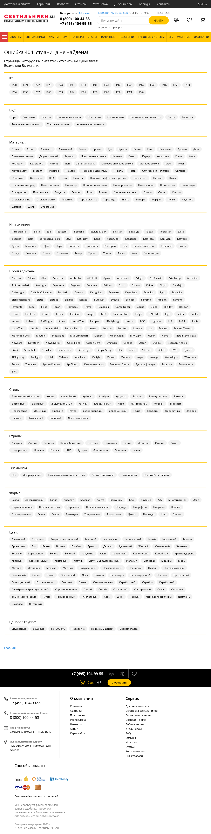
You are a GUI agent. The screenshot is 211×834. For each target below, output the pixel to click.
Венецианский (158, 396)
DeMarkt (63, 292)
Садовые (166, 246)
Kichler (30, 321)
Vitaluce (125, 357)
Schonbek (29, 350)
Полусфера (140, 507)
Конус (100, 500)
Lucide (34, 328)
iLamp (45, 314)
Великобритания (70, 443)
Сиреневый (120, 589)
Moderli (98, 335)
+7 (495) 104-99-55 (76, 23)
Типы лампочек (136, 751)
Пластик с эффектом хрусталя (108, 178)
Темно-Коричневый (24, 596)
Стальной (177, 589)
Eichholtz (177, 292)
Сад (124, 246)
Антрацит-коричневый (64, 539)
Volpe (140, 357)
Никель (118, 170)
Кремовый (61, 560)
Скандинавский (92, 411)
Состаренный (142, 589)
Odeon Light (93, 343)
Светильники (115, 117)
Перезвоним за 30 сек (112, 13)
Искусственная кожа (93, 156)
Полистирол (167, 185)
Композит (17, 163)
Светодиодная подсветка (145, 117)
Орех (85, 575)
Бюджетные (19, 628)
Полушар (158, 507)
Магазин (30, 246)
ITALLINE (154, 314)
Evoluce (130, 299)
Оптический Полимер (155, 170)
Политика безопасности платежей (36, 796)
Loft (170, 321)
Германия (111, 443)
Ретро (72, 411)
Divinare (114, 292)
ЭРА (14, 371)
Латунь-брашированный (104, 560)
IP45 (152, 85)
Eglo (162, 292)
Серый (88, 589)
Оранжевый (68, 575)
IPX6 (141, 92)
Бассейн (62, 231)
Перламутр (117, 575)
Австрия (17, 443)
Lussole (137, 328)
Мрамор (54, 170)
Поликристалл (50, 185)
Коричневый (141, 553)
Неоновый (135, 568)
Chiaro (135, 285)
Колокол (85, 500)
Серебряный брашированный (30, 589)
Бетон (82, 149)
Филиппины (100, 450)
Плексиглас (140, 178)
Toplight (35, 357)
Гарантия (43, 4)
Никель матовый (174, 568)
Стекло (176, 192)
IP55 (25, 92)
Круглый (146, 500)
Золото (54, 553)
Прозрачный (181, 575)
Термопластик (88, 199)
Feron (57, 307)
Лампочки (29, 117)
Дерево (182, 149)
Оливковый (19, 575)
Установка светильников (141, 711)
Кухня (15, 246)
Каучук (146, 156)
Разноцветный (21, 582)
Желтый (143, 546)
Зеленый (181, 546)
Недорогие (78, 628)
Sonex (132, 350)
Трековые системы (58, 124)
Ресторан (110, 246)
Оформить (119, 682)
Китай (174, 443)
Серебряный (167, 582)
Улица (107, 253)
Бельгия (49, 443)
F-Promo (146, 299)
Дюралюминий (48, 156)
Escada (83, 299)
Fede (32, 307)
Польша (39, 450)
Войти (202, 4)
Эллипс (177, 514)
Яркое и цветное (78, 418)
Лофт (121, 403)
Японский (56, 418)
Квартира (112, 239)
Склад (15, 253)
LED (14, 475)
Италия (159, 443)
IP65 (83, 92)
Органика (17, 178)
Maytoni (41, 335)
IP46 (164, 85)
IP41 (106, 85)
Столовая (62, 253)
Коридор (165, 239)
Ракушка (60, 192)
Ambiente (58, 278)
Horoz (15, 314)
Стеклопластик (46, 199)
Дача (181, 231)
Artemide (192, 278)
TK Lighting (18, 357)
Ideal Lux (30, 314)
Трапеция (72, 514)
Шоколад (17, 604)
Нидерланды (19, 450)
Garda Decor (122, 307)
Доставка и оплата (17, 4)
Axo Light (40, 285)
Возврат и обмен (136, 720)
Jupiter (180, 314)
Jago (167, 314)
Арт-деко (120, 396)
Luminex (91, 328)
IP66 (95, 92)
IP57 (37, 92)
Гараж (149, 231)
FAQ (128, 733)
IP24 (60, 85)
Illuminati (75, 314)
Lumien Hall (52, 328)
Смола (148, 192)
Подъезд (73, 246)
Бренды (144, 4)
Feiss (44, 307)
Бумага (122, 149)
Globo (154, 307)
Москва (84, 13)
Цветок (132, 514)
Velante (63, 357)
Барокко (137, 396)
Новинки (76, 724)
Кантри (83, 403)
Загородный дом (50, 239)
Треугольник (92, 514)
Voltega (154, 357)
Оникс (50, 575)
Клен (103, 553)
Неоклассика (19, 411)
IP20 (14, 85)
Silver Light (84, 350)
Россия (54, 450)
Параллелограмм (49, 507)
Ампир (50, 396)
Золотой (70, 553)
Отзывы (81, 4)
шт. (87, 682)
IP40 (95, 85)
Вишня (60, 546)
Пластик (78, 178)
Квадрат (69, 500)
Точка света (186, 364)
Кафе (97, 239)
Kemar (15, 321)
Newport (17, 343)
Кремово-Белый (38, 560)
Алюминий (65, 149)
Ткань (125, 199)
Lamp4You (78, 321)
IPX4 (129, 92)
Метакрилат (19, 170)
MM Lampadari (79, 335)
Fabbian (161, 299)
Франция (120, 450)
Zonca (15, 364)
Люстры (46, 117)
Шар (163, 514)
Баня (37, 231)
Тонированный (65, 596)
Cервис (132, 698)
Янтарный (35, 604)
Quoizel (157, 343)
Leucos (129, 321)
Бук (110, 149)
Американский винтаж (26, 396)
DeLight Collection (41, 292)
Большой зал (98, 231)
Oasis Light (73, 343)
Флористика (172, 411)
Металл (37, 170)
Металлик (34, 568)
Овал (196, 500)
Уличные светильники (90, 124)
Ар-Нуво (87, 396)
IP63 (60, 92)
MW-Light (135, 335)
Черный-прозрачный (159, 596)
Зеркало (69, 156)
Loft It (182, 321)
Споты (171, 117)
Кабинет (82, 239)
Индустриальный (61, 403)
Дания (127, 443)
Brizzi (122, 285)
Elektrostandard (21, 299)
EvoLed (115, 299)
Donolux (149, 292)
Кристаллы (36, 163)
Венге (137, 149)
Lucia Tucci (18, 328)
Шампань (184, 596)
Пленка (157, 178)
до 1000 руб (58, 628)
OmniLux (112, 343)
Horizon (183, 307)
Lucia (195, 321)
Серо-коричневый (66, 589)
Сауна (182, 246)
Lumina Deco (72, 328)
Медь (181, 163)
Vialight (96, 357)
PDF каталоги (134, 756)
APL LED (92, 278)
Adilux (31, 278)
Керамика (163, 156)
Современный (118, 411)
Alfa (43, 278)
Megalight (58, 335)
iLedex (59, 314)
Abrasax (16, 278)
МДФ (168, 163)
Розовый (67, 582)
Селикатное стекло (125, 192)
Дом (30, 239)
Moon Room (117, 335)
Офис (46, 246)
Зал (68, 239)
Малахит (131, 560)
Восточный (18, 403)
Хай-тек (191, 411)
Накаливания (129, 475)
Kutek (62, 321)
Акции (74, 729)
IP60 (48, 92)
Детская (16, 239)
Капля (53, 500)
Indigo (138, 314)
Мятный (68, 568)
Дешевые (38, 628)
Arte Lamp (175, 278)
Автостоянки (19, 231)
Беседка (79, 231)
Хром (107, 596)
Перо (64, 178)
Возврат (63, 4)
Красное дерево (184, 553)
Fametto (178, 299)
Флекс (171, 199)
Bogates (75, 285)
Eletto (40, 299)
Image (90, 314)
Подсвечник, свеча (97, 507)
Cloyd (163, 285)
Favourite (17, 307)
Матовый (149, 560)
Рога (90, 192)
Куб (160, 500)
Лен (67, 163)
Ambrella (75, 278)
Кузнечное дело (93, 364)
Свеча (41, 514)
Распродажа (78, 720)
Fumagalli (103, 307)
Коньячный (120, 553)
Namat (165, 335)
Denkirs (79, 292)
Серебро (147, 582)
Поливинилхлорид (23, 185)
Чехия (136, 450)
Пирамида (73, 507)
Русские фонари (145, 364)
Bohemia (92, 285)
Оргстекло (36, 178)
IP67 (106, 92)
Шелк (31, 206)
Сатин (83, 582)
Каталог (4, 37)
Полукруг (121, 507)
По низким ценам (102, 628)
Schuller (46, 350)
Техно (136, 411)
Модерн (159, 403)
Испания (143, 443)
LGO (142, 321)
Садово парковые (144, 246)
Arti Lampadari (20, 285)
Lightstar (157, 321)
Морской (175, 403)
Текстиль (67, 199)
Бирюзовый (169, 539)
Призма (176, 507)
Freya (88, 307)
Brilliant (107, 285)
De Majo (177, 285)
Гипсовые (165, 149)
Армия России (51, 364)
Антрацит (38, 539)
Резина (76, 192)
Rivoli (15, 350)
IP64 (71, 92)
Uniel (50, 357)
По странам (77, 715)
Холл (134, 253)
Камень (117, 156)
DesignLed (96, 292)
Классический (102, 403)
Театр (78, 253)
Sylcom (188, 350)
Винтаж (178, 396)
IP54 (14, 92)
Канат (132, 156)
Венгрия (93, 443)
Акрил (30, 149)
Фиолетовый (89, 596)
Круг (131, 500)
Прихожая (92, 246)
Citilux (149, 285)
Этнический (35, 418)
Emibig (69, 299)
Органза (180, 170)
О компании (81, 698)
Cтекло (16, 149)
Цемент (16, 206)
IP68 (118, 92)
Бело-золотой (133, 539)
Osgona (127, 343)
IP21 (25, 85)
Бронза (97, 149)
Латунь (54, 163)
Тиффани (152, 411)
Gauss (140, 307)
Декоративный (34, 500)
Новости (131, 742)
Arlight (139, 278)
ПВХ (51, 178)
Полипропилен (122, 185)
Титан (46, 596)
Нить (132, 170)
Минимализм (139, 403)
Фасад (121, 253)
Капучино (87, 553)
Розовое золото (45, 582)
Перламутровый (140, 575)
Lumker (122, 328)
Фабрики (76, 711)
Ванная (117, 231)
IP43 (129, 85)
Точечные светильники (26, 124)
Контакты (163, 4)
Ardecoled (123, 278)
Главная (10, 648)
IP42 (118, 85)
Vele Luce (80, 357)
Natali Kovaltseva (186, 335)
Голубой (76, 546)
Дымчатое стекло (22, 156)
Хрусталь (187, 199)
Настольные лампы (69, 117)
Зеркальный (35, 553)
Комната (148, 239)
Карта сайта (77, 733)
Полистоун (188, 185)
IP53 (187, 85)
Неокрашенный (112, 568)
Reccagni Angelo (177, 343)
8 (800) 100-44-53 (75, 18)
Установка (100, 4)
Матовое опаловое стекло (117, 163)
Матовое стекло (149, 163)
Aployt (107, 278)
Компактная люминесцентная (66, 475)
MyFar (151, 335)
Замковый (38, 403)
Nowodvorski (53, 343)
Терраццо (109, 199)
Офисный (40, 411)
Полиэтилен (40, 192)
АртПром (72, 364)
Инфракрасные (32, 475)
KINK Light (46, 321)
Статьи (130, 747)
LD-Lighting (112, 321)
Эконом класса (129, 628)
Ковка (178, 156)
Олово (36, 575)
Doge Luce (131, 292)
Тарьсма (167, 364)
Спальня (31, 253)
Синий (102, 589)
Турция (82, 450)
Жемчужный (162, 546)
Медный (166, 560)
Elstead (54, 299)
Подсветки (94, 117)
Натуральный (88, 568)
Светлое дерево (103, 582)
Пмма (172, 178)
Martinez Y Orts (21, 335)
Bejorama (58, 285)
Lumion (107, 328)
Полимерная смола (95, 185)
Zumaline (30, 364)
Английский (68, 396)
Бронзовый (18, 546)
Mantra (163, 328)
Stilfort (161, 350)
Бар (49, 231)
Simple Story (104, 350)
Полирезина (146, 185)
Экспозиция (151, 253)
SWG (174, 350)
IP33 (83, 85)
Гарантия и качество (139, 715)
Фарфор (156, 199)
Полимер (70, 185)
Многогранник (177, 500)
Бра (14, 117)
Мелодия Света (119, 364)
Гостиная (165, 231)
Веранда (134, 231)
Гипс (150, 149)
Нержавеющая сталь (94, 170)
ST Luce (146, 350)
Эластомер (47, 206)
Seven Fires (64, 350)
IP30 (71, 85)
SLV (120, 350)
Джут (196, 149)
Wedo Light (171, 357)
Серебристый (127, 582)
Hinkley (168, 307)
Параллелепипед (22, 507)
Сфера (55, 514)
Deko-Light (18, 292)
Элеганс (17, 418)
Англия (32, 443)
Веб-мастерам (135, 724)
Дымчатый (125, 546)
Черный (134, 596)
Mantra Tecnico (183, 328)
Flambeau (72, 307)
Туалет (92, 253)
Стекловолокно (21, 199)
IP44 (141, 85)
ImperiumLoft (120, 314)
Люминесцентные (103, 475)
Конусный (116, 500)
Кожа (192, 156)
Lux (150, 328)
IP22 (37, 85)
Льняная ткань (85, 163)
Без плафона (110, 539)
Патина (99, 575)
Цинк (120, 596)
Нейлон (70, 170)
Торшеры (187, 117)
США (68, 450)
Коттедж (182, 239)
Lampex (94, 321)
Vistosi (111, 357)
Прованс (57, 411)
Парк (59, 246)
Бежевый (90, 539)
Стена (46, 253)
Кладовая (131, 239)
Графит (92, 546)
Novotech (33, 343)
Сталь (161, 192)
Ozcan (142, 343)
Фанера (140, 199)
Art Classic (156, 278)
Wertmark (190, 357)
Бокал (15, 500)
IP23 (48, 85)
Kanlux (194, 314)
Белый (152, 539)
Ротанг (103, 192)
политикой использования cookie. (38, 816)
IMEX (103, 314)
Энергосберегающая (156, 475)
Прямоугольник (21, 514)
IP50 (175, 85)
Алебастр (46, 149)
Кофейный (161, 553)
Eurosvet (99, 299)
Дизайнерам (123, 4)
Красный (17, 560)
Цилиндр (148, 514)
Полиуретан (19, 192)
